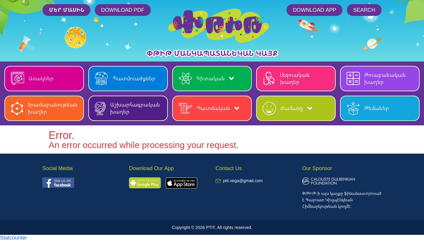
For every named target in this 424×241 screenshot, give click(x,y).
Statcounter (13, 237)
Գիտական (206, 78)
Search (364, 9)
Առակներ (32, 78)
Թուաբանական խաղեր (376, 78)
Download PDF (122, 9)
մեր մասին (66, 9)
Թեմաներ (368, 108)
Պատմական (209, 108)
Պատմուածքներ (125, 78)
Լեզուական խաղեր (286, 78)
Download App (314, 9)
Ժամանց (287, 108)
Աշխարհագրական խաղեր (127, 108)
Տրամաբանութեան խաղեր (44, 108)
